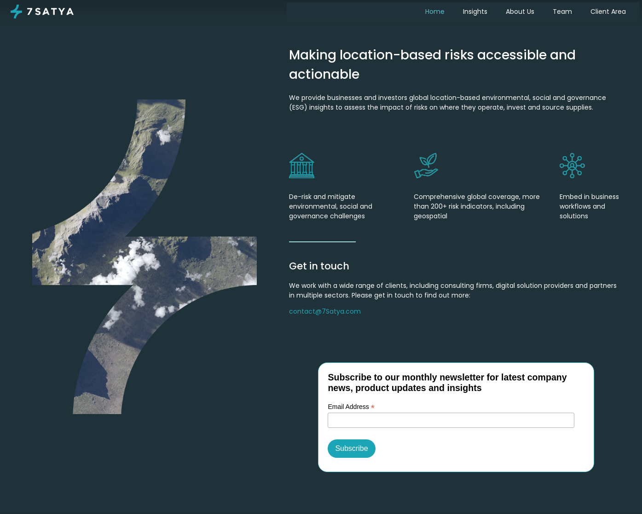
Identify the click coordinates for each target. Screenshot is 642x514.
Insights (475, 11)
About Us (520, 11)
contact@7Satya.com (325, 311)
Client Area (608, 11)
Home (435, 11)
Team (562, 11)
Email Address (351, 407)
